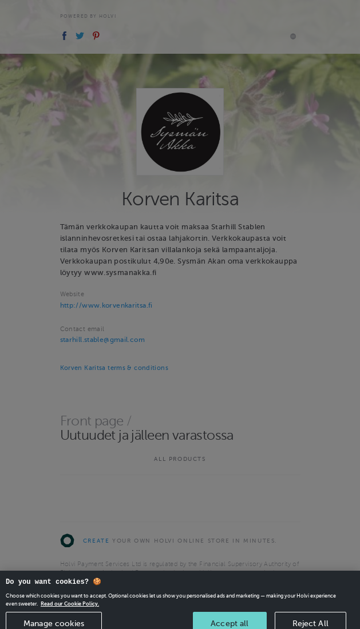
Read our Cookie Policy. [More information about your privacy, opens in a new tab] (70, 609)
